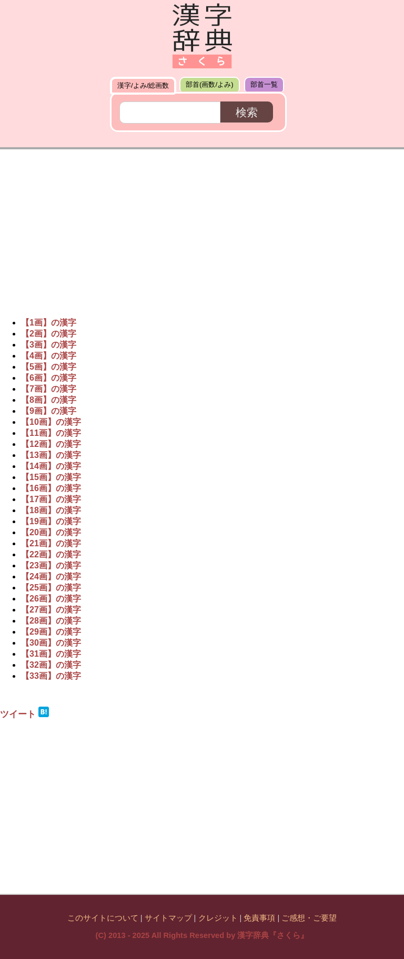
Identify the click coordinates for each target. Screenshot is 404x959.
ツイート (18, 714)
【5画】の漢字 (48, 366)
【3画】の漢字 (48, 344)
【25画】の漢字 (51, 587)
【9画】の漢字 (48, 410)
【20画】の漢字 (51, 532)
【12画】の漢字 (51, 444)
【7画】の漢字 (48, 388)
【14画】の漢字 (51, 466)
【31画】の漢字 (51, 653)
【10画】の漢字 (51, 421)
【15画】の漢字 (51, 477)
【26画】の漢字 (51, 598)
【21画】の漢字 (51, 543)
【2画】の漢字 (48, 333)
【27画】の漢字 (51, 609)
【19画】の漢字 (51, 521)
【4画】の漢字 (48, 355)
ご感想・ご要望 (309, 918)
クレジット (218, 918)
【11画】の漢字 (51, 433)
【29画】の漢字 (51, 631)
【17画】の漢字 (51, 499)
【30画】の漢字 (51, 642)
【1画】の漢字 (48, 322)
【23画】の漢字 (51, 565)
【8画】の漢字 (48, 399)
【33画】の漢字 (51, 675)
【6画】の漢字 (48, 377)
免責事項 (259, 918)
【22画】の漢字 (51, 554)
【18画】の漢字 (51, 510)
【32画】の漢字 (51, 664)
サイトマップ (168, 918)
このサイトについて (102, 918)
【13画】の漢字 (51, 455)
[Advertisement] (202, 228)
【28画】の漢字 (51, 620)
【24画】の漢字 (51, 576)
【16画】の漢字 (51, 488)
